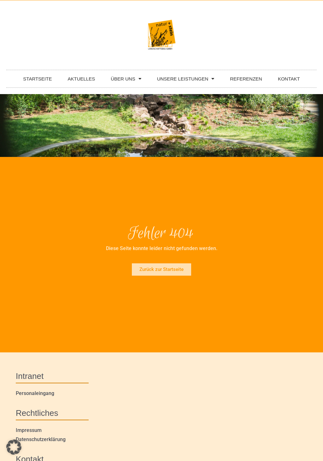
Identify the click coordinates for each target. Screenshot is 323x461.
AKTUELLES (81, 78)
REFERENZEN (246, 78)
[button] (14, 447)
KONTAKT (289, 78)
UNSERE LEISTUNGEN (185, 78)
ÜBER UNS (126, 78)
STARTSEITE (37, 78)
